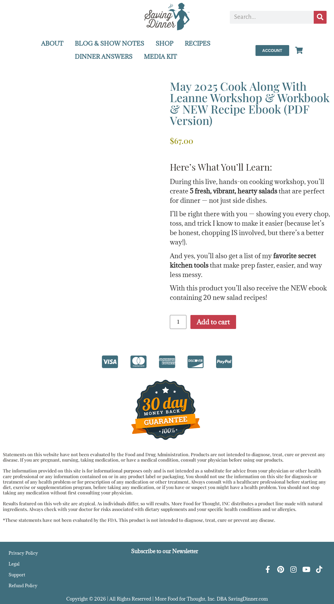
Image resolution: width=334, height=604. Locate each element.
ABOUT (52, 43)
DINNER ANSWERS (103, 56)
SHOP (164, 43)
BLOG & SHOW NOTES (109, 43)
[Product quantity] (178, 322)
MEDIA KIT (160, 56)
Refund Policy (23, 585)
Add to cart (213, 322)
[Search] (320, 17)
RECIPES (197, 43)
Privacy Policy (23, 553)
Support (17, 574)
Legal (14, 564)
